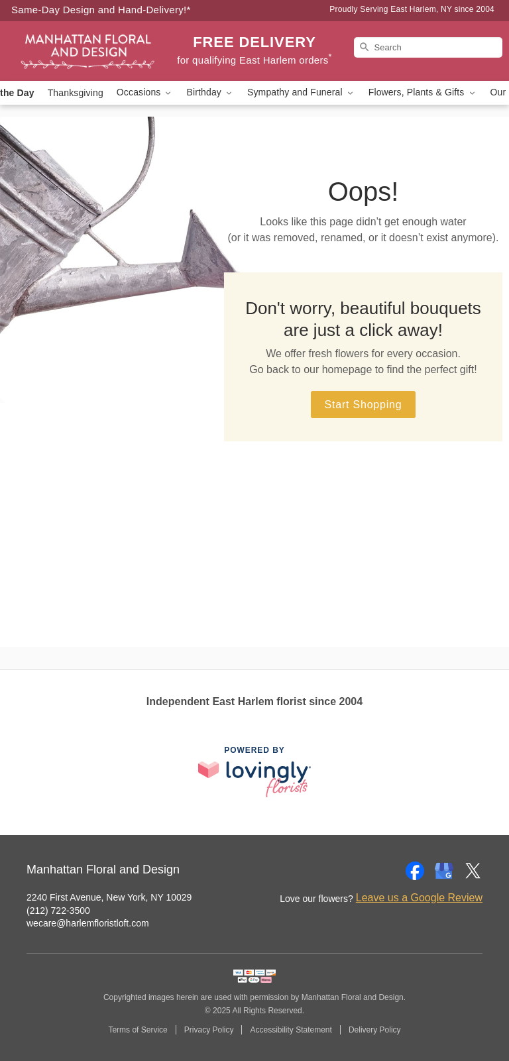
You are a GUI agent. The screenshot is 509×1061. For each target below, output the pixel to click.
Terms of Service (137, 1030)
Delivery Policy (375, 1030)
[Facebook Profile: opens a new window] (415, 871)
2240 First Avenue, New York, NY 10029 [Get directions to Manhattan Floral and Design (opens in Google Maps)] (109, 897)
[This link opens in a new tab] (254, 772)
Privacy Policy (209, 1030)
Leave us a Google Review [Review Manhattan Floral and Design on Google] (419, 897)
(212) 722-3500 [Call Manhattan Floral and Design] (58, 910)
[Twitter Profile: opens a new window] (473, 871)
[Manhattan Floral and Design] (87, 51)
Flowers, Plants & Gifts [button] (422, 92)
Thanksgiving (75, 92)
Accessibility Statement (290, 1030)
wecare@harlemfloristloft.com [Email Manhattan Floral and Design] (88, 923)
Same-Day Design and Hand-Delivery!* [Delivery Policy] (101, 9)
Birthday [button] (210, 92)
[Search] (428, 47)
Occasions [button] (145, 92)
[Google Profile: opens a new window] (444, 871)
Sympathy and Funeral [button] (301, 92)
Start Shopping (363, 404)
